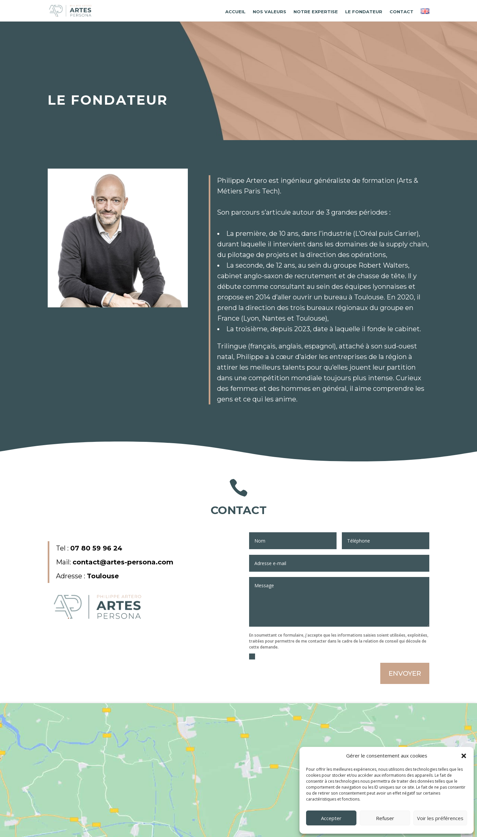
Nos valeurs (269, 11)
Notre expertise (315, 11)
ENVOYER (405, 673)
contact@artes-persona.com (123, 562)
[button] (463, 756)
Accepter (331, 818)
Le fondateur (363, 11)
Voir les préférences (440, 818)
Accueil (235, 11)
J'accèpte (261, 656)
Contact (401, 11)
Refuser (385, 818)
